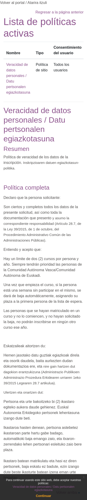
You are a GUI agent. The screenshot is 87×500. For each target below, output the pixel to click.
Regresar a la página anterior (59, 12)
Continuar (43, 496)
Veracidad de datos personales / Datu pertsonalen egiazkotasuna (43, 488)
